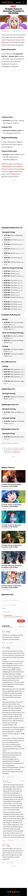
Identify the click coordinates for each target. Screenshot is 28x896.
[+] (15, 605)
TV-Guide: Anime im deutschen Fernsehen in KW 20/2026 (11, 485)
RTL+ (19, 174)
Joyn (5, 171)
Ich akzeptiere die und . (13, 616)
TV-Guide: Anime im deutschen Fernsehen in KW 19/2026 (11, 505)
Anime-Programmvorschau (10, 40)
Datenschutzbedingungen (10, 616)
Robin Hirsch (6, 31)
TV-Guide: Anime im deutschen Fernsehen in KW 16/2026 (11, 566)
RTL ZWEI (12, 174)
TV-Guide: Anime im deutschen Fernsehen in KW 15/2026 (11, 586)
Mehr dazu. (17, 452)
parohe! (23, 781)
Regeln (20, 616)
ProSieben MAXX (7, 166)
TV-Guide (13, 6)
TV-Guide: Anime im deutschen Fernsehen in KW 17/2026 (11, 546)
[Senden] (21, 621)
